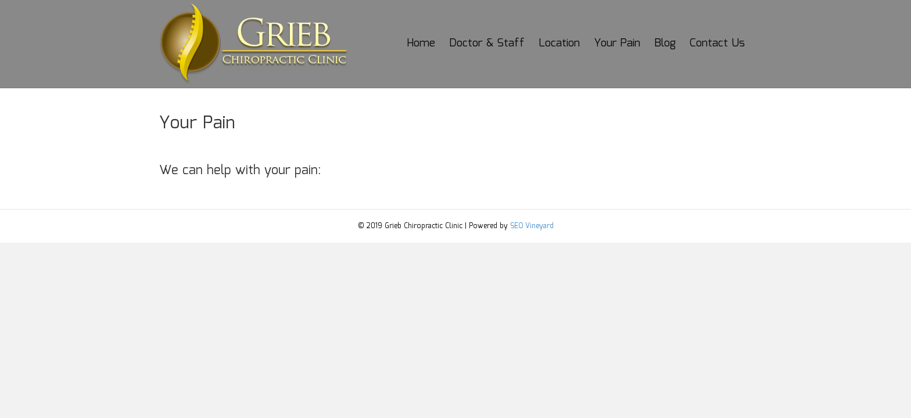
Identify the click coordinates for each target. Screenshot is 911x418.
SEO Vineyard (532, 226)
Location (559, 43)
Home (421, 43)
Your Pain (617, 43)
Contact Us (717, 43)
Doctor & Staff (487, 43)
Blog (665, 43)
